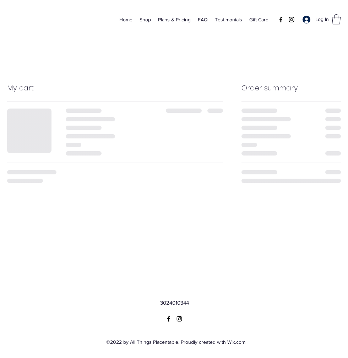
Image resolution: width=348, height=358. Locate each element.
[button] (336, 19)
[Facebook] (280, 19)
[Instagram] (291, 19)
